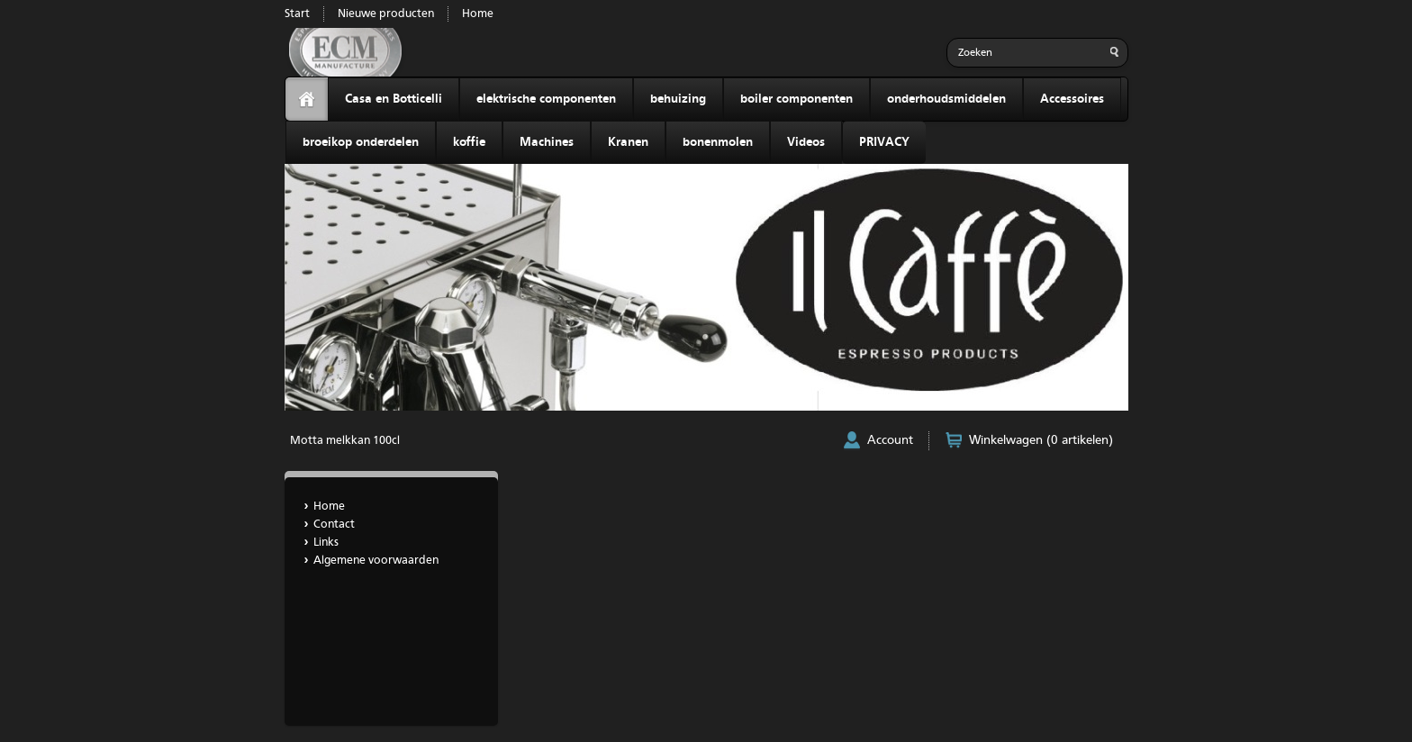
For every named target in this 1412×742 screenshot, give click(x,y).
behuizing (678, 99)
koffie (469, 142)
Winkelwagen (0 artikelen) (1041, 440)
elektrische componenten (546, 99)
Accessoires (1072, 99)
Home (477, 14)
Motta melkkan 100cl (345, 441)
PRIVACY (884, 142)
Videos (806, 142)
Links (326, 542)
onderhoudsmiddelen (946, 99)
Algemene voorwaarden (376, 560)
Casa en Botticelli (393, 99)
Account (890, 440)
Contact (334, 524)
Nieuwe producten (386, 14)
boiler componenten (796, 99)
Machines (547, 142)
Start (297, 14)
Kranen (628, 142)
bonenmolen (718, 142)
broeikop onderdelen (361, 142)
